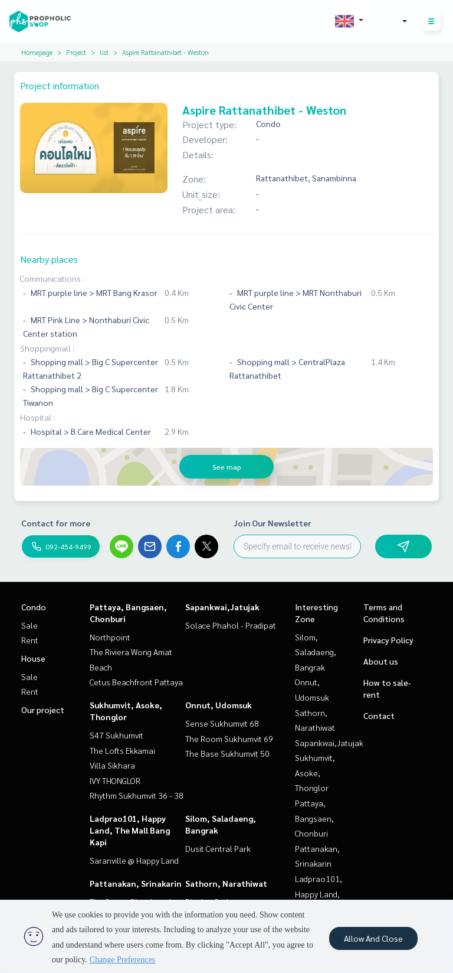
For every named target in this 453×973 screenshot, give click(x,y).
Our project (42, 709)
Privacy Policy (388, 639)
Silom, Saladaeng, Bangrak (315, 652)
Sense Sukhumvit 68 (222, 723)
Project (76, 52)
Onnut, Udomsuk (218, 704)
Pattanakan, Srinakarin (136, 883)
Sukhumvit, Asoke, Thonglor (315, 772)
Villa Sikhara (112, 765)
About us (380, 661)
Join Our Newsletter (272, 523)
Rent (29, 639)
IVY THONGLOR (115, 780)
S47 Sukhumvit (116, 735)
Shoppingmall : (47, 348)
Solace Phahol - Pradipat (230, 625)
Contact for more (55, 523)
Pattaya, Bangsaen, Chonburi (314, 818)
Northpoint (110, 637)
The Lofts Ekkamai (122, 750)
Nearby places (49, 259)
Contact (379, 715)
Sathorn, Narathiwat (226, 883)
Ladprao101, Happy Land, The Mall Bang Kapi (130, 830)
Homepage (36, 52)
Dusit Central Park (218, 848)
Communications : (52, 278)
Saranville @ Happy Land (134, 860)
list (104, 52)
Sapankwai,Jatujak (222, 606)
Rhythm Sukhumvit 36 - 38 (136, 795)
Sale (29, 625)
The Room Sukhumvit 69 (229, 738)
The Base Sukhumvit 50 (227, 753)
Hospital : (37, 417)
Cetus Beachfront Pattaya (136, 681)
